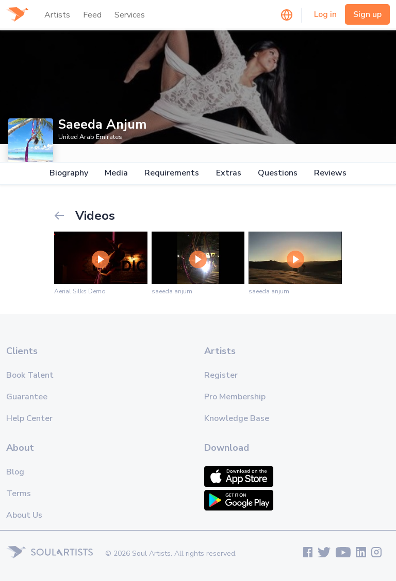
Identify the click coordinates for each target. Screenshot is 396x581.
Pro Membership (235, 397)
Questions (278, 173)
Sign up (367, 14)
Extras (228, 173)
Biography (69, 173)
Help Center (29, 418)
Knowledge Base (236, 418)
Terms (18, 493)
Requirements (171, 173)
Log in (325, 14)
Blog (15, 472)
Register (221, 375)
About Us (24, 515)
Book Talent (30, 375)
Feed (92, 15)
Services (129, 15)
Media (116, 173)
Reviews (330, 173)
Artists (57, 15)
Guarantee (26, 397)
